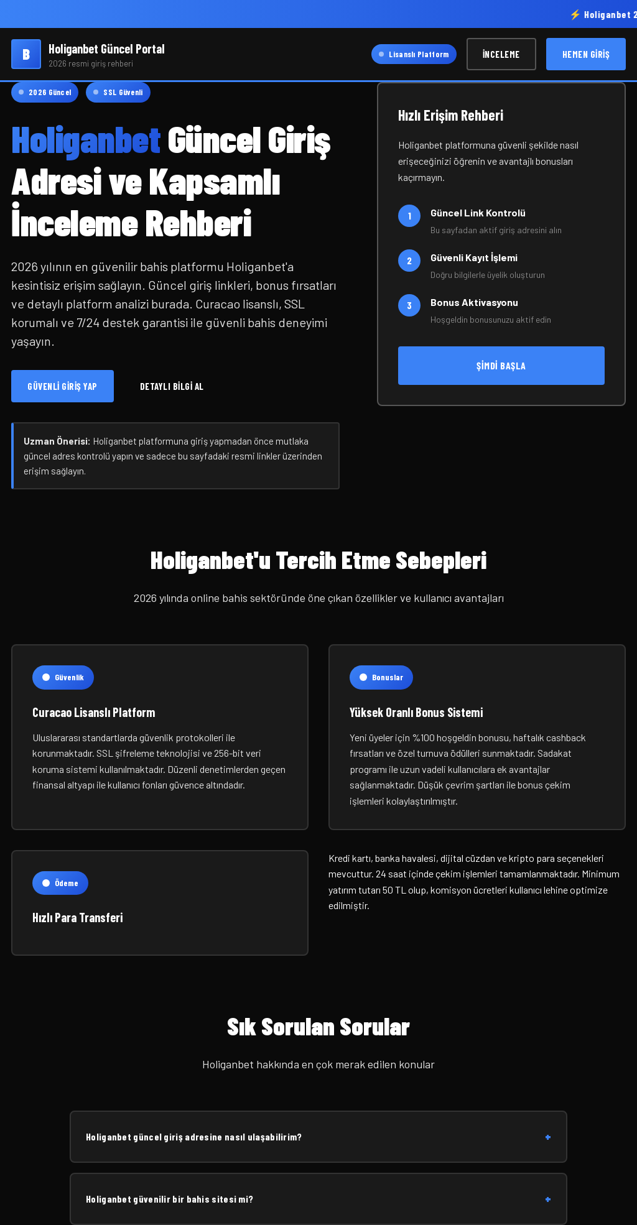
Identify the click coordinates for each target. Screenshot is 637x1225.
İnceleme (501, 54)
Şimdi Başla (501, 365)
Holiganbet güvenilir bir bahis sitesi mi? (318, 1199)
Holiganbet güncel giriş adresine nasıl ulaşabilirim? (318, 1137)
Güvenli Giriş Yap (62, 386)
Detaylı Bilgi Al (172, 386)
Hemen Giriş (586, 54)
